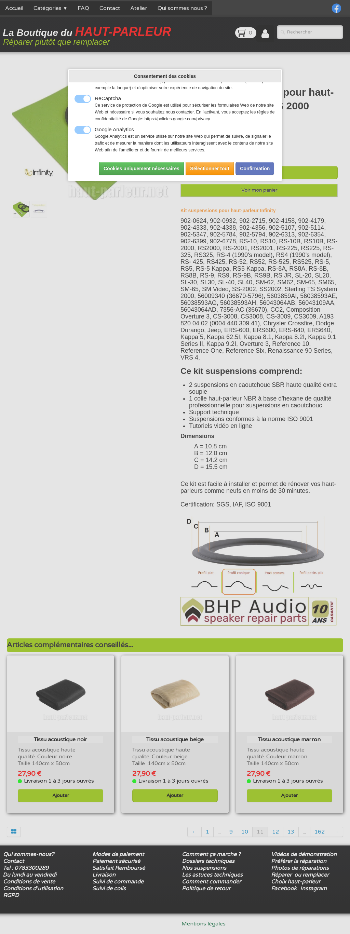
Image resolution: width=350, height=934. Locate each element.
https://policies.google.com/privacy (177, 119)
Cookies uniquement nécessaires (141, 168)
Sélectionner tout (209, 168)
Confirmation (255, 168)
